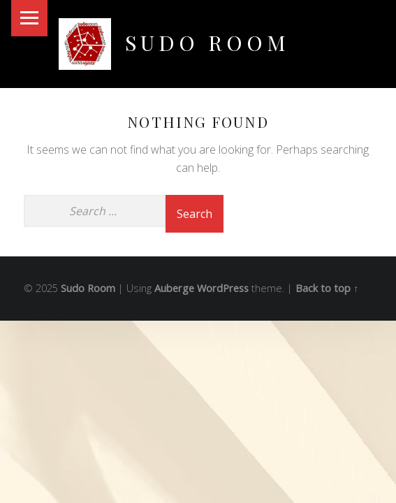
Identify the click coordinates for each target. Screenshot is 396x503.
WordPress (223, 288)
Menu (29, 18)
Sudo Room (207, 42)
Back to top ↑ (326, 288)
